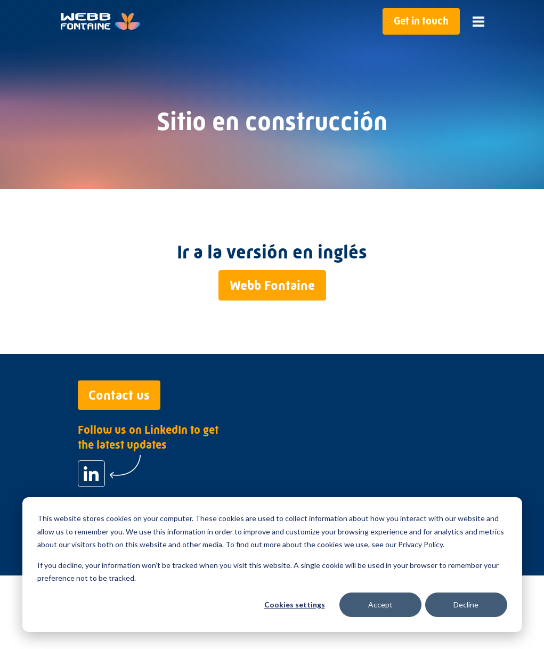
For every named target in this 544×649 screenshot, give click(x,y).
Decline (465, 604)
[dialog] (272, 564)
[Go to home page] (100, 21)
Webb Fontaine (272, 285)
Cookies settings (294, 604)
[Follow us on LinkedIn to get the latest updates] (91, 473)
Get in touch (421, 21)
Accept (380, 604)
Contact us (119, 395)
